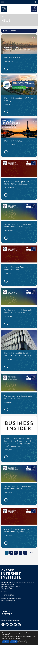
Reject (14, 641)
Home (3, 16)
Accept (6, 641)
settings (17, 638)
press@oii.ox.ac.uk (12, 600)
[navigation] (2, 2)
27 (25, 553)
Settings (22, 641)
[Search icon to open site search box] (35, 1)
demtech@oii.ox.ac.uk (12, 620)
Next (30, 553)
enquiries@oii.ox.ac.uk (14, 598)
